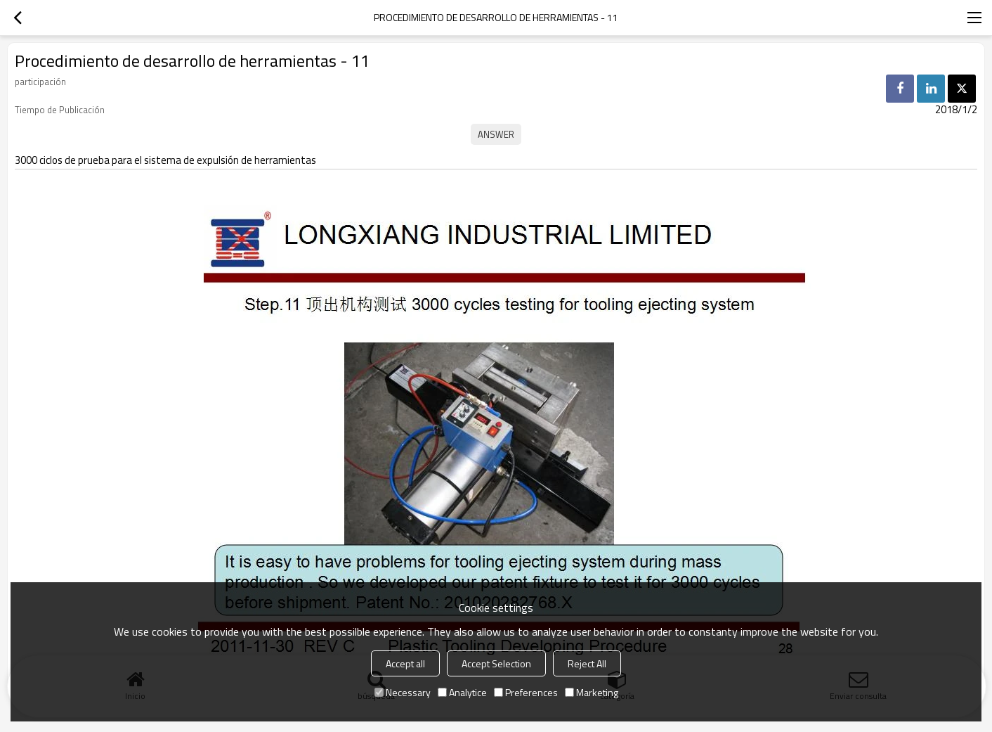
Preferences (526, 692)
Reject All (587, 663)
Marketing (591, 692)
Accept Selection (496, 663)
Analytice (462, 692)
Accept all (405, 663)
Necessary (402, 692)
